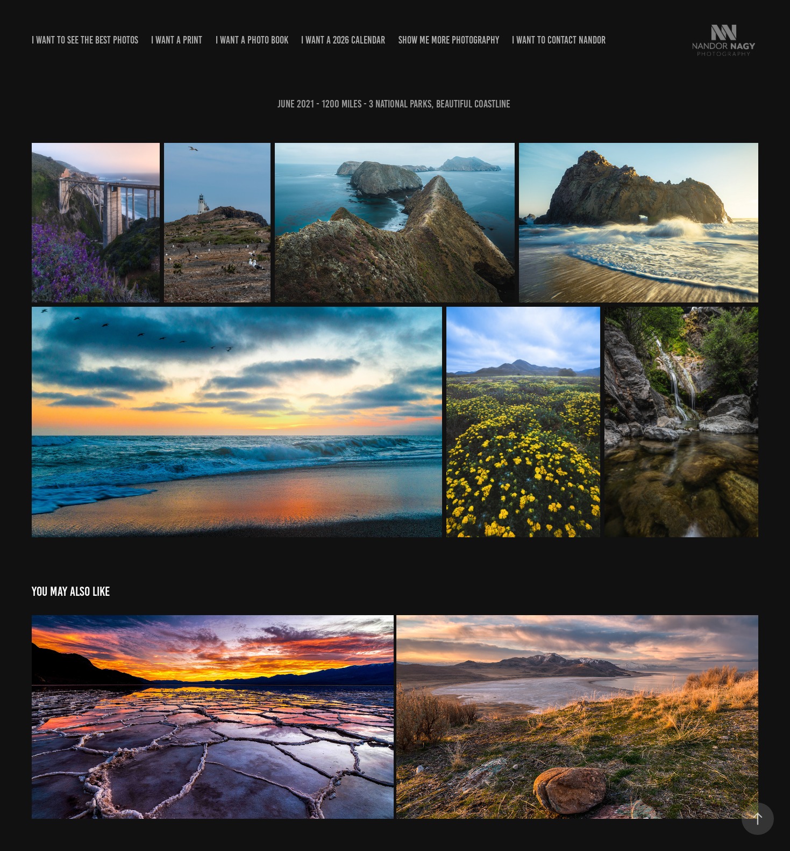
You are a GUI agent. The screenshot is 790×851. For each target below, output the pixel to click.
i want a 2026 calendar (343, 40)
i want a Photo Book (252, 40)
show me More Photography (448, 40)
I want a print (176, 40)
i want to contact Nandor (559, 40)
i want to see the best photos (85, 40)
